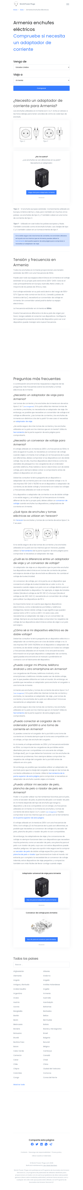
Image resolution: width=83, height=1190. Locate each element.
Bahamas (47, 1008)
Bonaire (16, 1030)
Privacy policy (56, 1153)
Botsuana (17, 1034)
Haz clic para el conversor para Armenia (41, 941)
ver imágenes (51, 813)
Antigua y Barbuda (21, 986)
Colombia (17, 1074)
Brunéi (16, 1039)
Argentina (17, 994)
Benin (15, 1021)
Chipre (16, 1070)
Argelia (46, 990)
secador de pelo (23, 852)
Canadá (46, 1056)
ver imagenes (29, 407)
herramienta (20, 242)
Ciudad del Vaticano (51, 1070)
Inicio (15, 10)
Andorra (46, 977)
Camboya (47, 1052)
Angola (16, 981)
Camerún (17, 1056)
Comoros (47, 1074)
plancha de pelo (20, 855)
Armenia (47, 994)
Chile (15, 1065)
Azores (16, 1008)
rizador (32, 855)
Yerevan (19, 521)
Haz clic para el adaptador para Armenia (41, 901)
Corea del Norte (50, 1078)
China (45, 1065)
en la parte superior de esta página (28, 819)
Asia (22, 10)
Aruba (16, 999)
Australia (47, 999)
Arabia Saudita (19, 990)
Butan (15, 1047)
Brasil (45, 1034)
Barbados (47, 1012)
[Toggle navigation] (68, 4)
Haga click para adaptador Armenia (41, 193)
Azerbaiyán (48, 1003)
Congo (16, 1078)
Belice (45, 1016)
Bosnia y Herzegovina (52, 1030)
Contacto (24, 1153)
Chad (45, 1061)
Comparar (41, 88)
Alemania (17, 977)
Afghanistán (18, 972)
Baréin (16, 1016)
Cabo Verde (18, 1052)
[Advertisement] (41, 350)
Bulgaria (46, 1039)
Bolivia (46, 1025)
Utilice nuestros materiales (41, 1157)
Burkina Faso (18, 1043)
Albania (46, 972)
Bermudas (47, 1021)
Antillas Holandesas (51, 986)
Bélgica (46, 1047)
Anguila (46, 981)
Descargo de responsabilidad (39, 1153)
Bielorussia (17, 1025)
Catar (15, 1061)
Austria (16, 1003)
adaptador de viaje (24, 422)
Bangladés (17, 1012)
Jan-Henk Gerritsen (50, 1167)
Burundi (46, 1043)
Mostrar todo (19, 1085)
